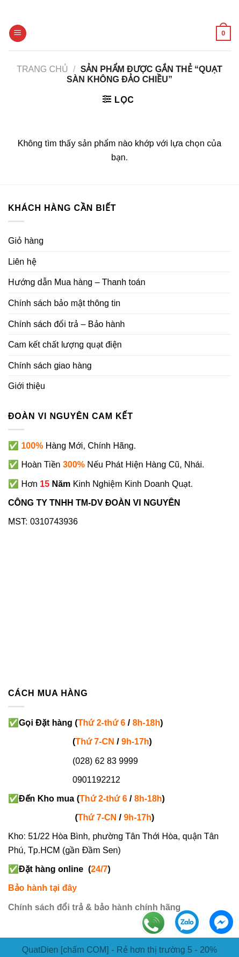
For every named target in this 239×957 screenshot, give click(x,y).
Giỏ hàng (26, 240)
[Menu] (17, 33)
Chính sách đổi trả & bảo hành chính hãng (94, 907)
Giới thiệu (26, 386)
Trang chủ (42, 69)
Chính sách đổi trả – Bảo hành (66, 324)
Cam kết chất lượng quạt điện (65, 344)
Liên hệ (22, 261)
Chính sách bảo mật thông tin (64, 303)
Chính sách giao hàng (50, 365)
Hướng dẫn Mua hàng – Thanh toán (77, 282)
